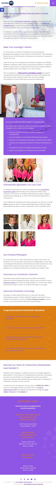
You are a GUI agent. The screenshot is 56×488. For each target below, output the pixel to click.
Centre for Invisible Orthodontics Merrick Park (28, 417)
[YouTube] (31, 479)
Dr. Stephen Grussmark (24, 482)
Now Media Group (30, 484)
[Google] (35, 479)
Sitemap (40, 484)
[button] (2, 10)
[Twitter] (28, 479)
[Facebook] (21, 479)
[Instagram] (24, 479)
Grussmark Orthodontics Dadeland (28, 434)
